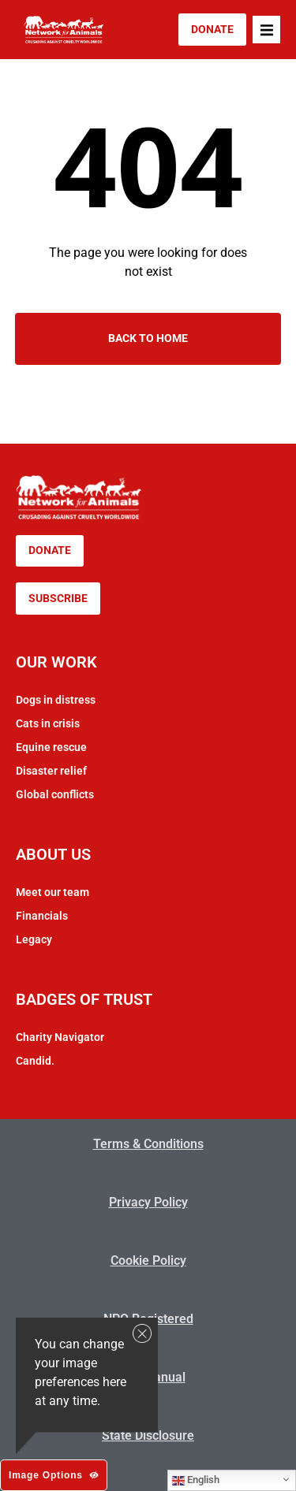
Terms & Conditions (148, 1143)
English (195, 1480)
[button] (266, 29)
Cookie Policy (148, 1260)
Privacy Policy (148, 1202)
